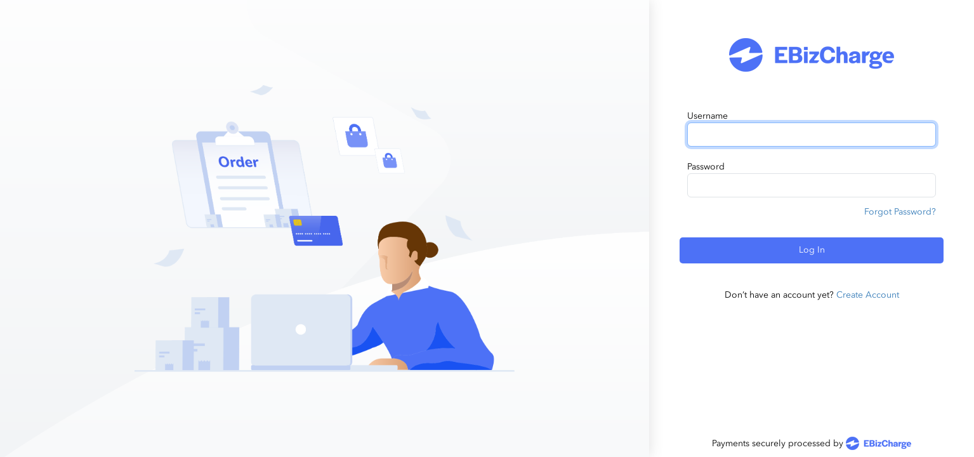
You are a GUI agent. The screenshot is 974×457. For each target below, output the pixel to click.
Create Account (867, 294)
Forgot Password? (900, 211)
